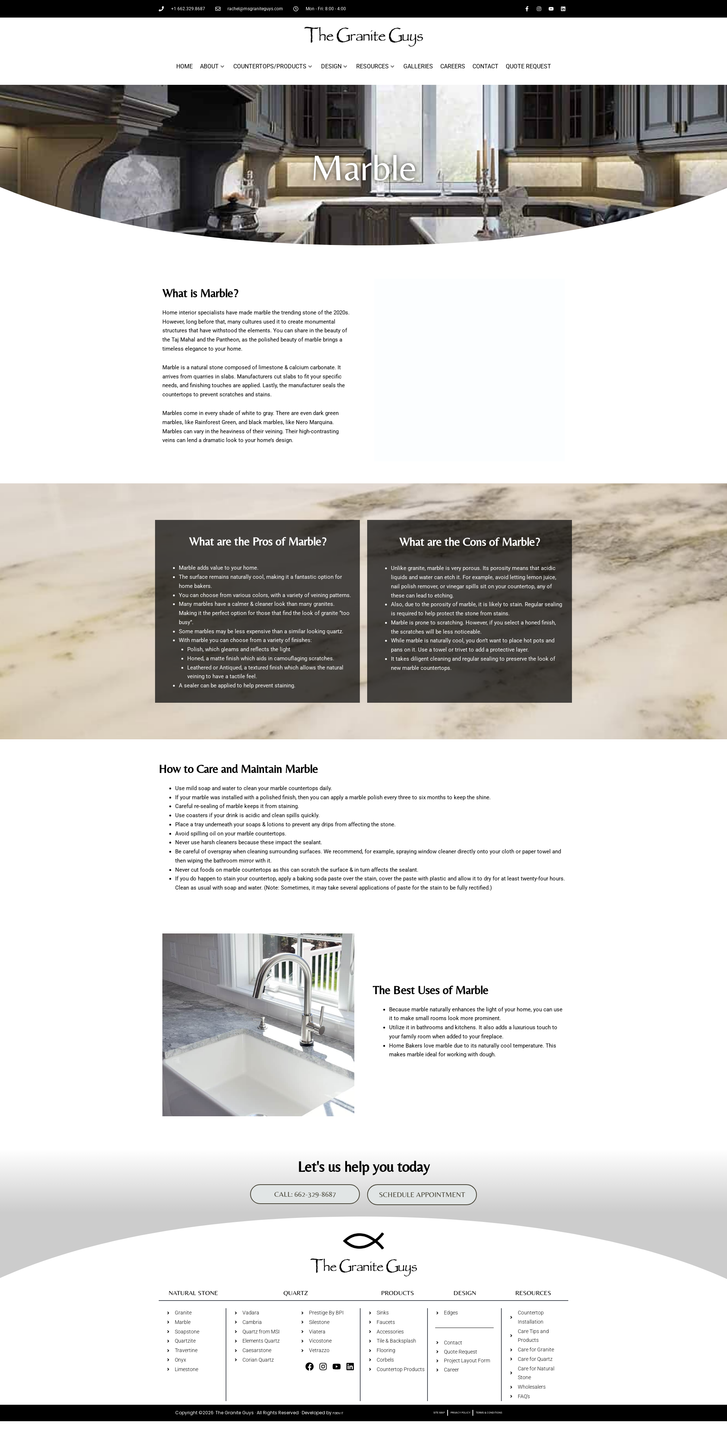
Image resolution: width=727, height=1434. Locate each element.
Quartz (295, 1298)
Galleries (418, 66)
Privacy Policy (455, 1421)
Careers (452, 66)
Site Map (423, 1421)
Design (334, 66)
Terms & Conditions (499, 1421)
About (212, 66)
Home (184, 66)
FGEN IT (338, 1422)
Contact (485, 66)
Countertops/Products (272, 66)
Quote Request (528, 66)
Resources (375, 66)
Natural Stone (193, 1298)
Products (397, 1298)
